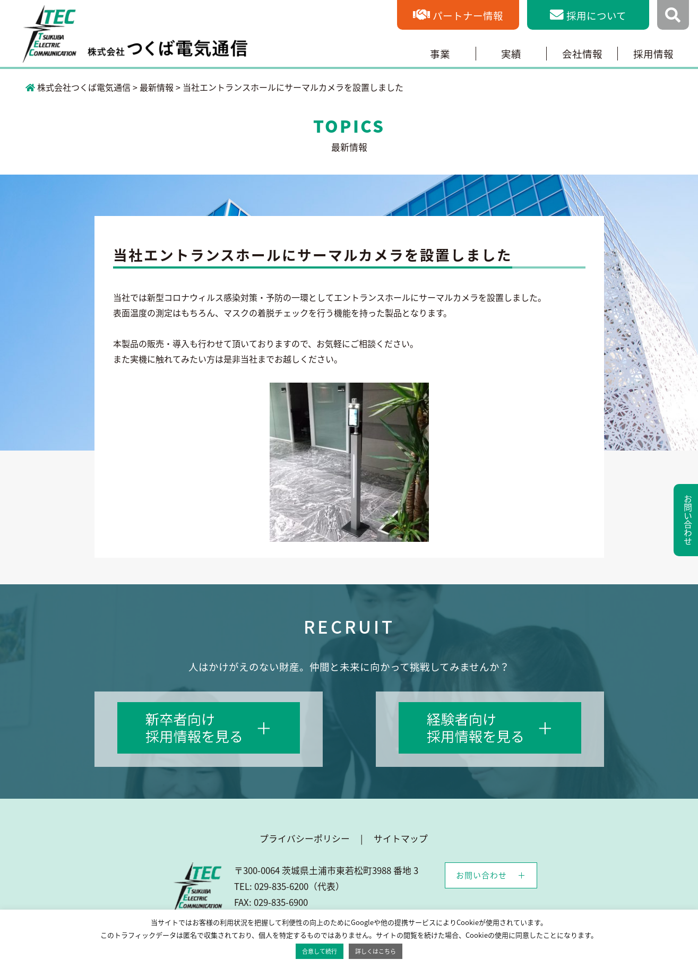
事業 (440, 53)
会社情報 (582, 53)
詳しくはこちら (375, 951)
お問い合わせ (481, 875)
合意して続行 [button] (319, 951)
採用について (596, 15)
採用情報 (653, 53)
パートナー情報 (468, 15)
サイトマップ (401, 838)
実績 (511, 53)
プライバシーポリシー (305, 838)
